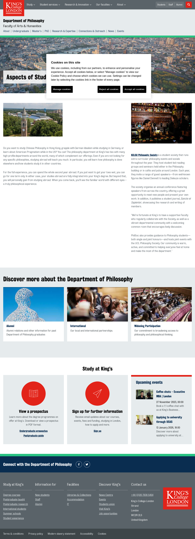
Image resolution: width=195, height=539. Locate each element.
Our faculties (103, 4)
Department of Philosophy (23, 20)
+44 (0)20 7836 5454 (142, 495)
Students (161, 5)
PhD (47, 31)
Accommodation (75, 499)
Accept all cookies (134, 89)
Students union (107, 504)
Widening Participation (147, 326)
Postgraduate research (15, 504)
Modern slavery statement (61, 534)
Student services (49, 4)
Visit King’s (104, 509)
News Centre (106, 495)
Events (120, 31)
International (78, 326)
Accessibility (86, 534)
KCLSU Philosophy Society (144, 155)
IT (68, 504)
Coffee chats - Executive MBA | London (170, 394)
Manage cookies (62, 89)
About (120, 4)
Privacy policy (35, 534)
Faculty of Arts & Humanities (22, 26)
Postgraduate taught (14, 499)
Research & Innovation (77, 4)
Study (30, 4)
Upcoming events (149, 382)
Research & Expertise (63, 31)
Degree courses (11, 495)
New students (42, 495)
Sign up (97, 431)
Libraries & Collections (79, 495)
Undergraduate (21, 31)
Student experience (13, 518)
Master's (36, 31)
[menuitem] (30, 4)
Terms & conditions (13, 534)
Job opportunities (108, 513)
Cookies (102, 534)
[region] (98, 76)
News (111, 31)
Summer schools (12, 513)
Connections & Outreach (92, 31)
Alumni (179, 5)
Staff (171, 5)
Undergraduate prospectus (34, 431)
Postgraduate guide (34, 436)
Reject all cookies (109, 89)
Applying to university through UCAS (169, 419)
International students (14, 509)
